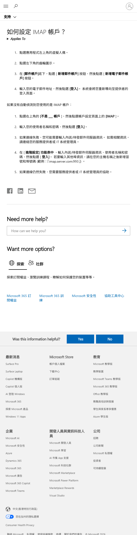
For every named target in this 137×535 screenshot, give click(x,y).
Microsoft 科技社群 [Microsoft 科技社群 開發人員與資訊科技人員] (60, 465)
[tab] (18, 264)
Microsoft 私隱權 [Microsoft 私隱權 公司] (102, 453)
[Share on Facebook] (10, 189)
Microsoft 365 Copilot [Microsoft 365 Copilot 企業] (18, 483)
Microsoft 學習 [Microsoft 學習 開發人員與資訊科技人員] (57, 450)
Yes (80, 339)
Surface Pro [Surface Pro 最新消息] (12, 364)
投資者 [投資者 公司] (97, 460)
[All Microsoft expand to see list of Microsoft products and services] (5, 6)
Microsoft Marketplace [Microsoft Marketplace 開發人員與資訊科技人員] (62, 473)
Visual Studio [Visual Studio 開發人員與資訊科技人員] (56, 495)
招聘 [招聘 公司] (95, 438)
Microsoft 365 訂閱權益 (19, 297)
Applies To (17, 38)
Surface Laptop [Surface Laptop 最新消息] (14, 371)
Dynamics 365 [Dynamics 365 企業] (14, 460)
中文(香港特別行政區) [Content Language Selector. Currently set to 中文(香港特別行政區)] (25, 508)
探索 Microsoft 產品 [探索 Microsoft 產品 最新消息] (17, 409)
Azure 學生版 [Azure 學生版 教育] (100, 416)
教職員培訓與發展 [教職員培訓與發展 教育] (103, 401)
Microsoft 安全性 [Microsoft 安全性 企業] (15, 445)
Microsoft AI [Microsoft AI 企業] (12, 438)
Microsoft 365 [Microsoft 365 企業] (13, 468)
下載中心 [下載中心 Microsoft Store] (54, 371)
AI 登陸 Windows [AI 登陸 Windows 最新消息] (15, 394)
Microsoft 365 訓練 (51, 297)
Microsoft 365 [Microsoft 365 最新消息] (13, 401)
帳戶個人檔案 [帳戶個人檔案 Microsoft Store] (57, 364)
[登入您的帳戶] (129, 6)
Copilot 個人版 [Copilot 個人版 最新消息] (14, 386)
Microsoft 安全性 (84, 295)
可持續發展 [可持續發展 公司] (99, 468)
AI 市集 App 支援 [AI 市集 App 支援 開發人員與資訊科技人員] (59, 458)
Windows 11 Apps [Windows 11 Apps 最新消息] (16, 416)
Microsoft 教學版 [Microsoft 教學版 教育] (102, 364)
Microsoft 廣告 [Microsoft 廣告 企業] (14, 475)
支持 (8, 16)
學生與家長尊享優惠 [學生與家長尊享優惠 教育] (104, 409)
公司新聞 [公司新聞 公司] (98, 445)
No (109, 339)
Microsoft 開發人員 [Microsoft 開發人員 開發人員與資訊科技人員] (60, 443)
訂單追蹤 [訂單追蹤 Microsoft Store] (54, 379)
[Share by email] (30, 189)
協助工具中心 (114, 295)
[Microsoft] (68, 3)
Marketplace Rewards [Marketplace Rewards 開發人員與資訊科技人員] (61, 488)
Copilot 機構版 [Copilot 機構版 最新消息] (14, 379)
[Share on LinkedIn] (18, 189)
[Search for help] (16, 6)
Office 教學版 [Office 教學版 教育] (100, 394)
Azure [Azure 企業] (9, 453)
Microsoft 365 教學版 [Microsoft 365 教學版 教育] (105, 386)
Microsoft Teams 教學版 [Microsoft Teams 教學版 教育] (107, 379)
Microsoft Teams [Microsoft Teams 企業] (15, 490)
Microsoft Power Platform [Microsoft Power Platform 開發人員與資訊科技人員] (63, 480)
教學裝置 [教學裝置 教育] (98, 371)
